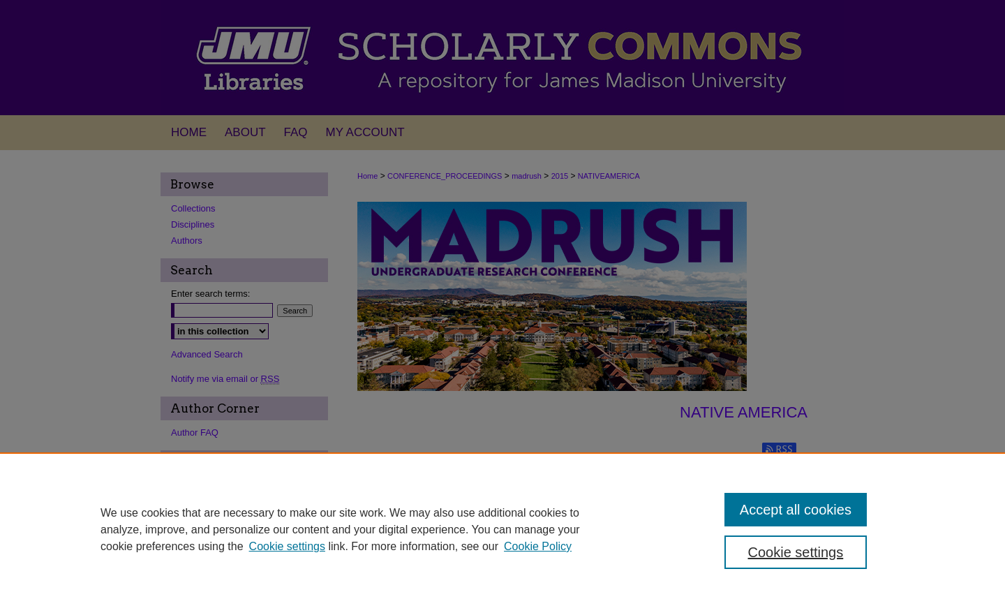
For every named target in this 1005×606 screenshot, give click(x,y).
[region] (502, 529)
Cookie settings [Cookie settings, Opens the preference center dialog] (796, 552)
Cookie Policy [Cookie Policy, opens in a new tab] (538, 546)
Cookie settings (287, 546)
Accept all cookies (795, 509)
